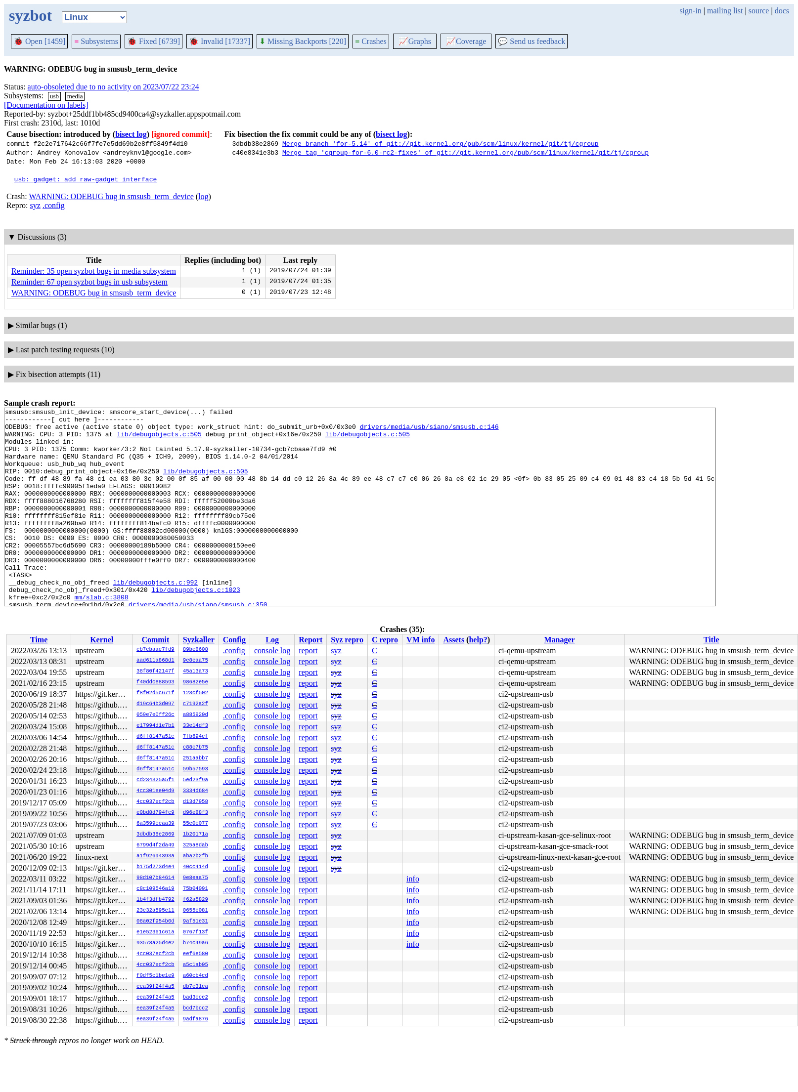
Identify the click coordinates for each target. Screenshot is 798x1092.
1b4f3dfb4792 (155, 899)
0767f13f (195, 932)
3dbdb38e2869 (155, 834)
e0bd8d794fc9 (155, 812)
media (75, 96)
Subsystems (96, 41)
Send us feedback (531, 41)
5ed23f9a (195, 780)
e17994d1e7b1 (155, 725)
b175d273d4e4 (155, 867)
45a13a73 (195, 671)
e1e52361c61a (155, 932)
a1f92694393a (155, 856)
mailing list (725, 10)
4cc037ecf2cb (155, 801)
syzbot (30, 15)
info (412, 879)
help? (478, 639)
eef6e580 (195, 954)
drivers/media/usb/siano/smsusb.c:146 (429, 430)
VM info (420, 639)
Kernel (101, 639)
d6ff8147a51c (155, 736)
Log (272, 639)
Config (234, 639)
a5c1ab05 (195, 965)
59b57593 (195, 769)
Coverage (466, 41)
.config (54, 205)
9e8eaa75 (195, 660)
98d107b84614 (155, 878)
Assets (453, 639)
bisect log (131, 134)
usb (54, 96)
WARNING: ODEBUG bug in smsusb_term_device (111, 196)
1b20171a (195, 834)
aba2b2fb (195, 856)
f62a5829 (195, 899)
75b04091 (195, 888)
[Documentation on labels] (46, 105)
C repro (385, 639)
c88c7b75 (195, 747)
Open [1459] (39, 41)
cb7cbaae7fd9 (155, 649)
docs (782, 10)
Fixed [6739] (153, 41)
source (759, 10)
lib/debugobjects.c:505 (159, 439)
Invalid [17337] (219, 41)
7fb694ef (195, 736)
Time (38, 639)
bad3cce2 (195, 997)
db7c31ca (195, 986)
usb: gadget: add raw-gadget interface (85, 178)
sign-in (690, 10)
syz (35, 205)
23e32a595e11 (155, 910)
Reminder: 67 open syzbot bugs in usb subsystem (89, 282)
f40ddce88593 (155, 682)
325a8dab (195, 845)
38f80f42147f (155, 671)
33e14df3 (195, 725)
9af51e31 (195, 921)
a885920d (195, 715)
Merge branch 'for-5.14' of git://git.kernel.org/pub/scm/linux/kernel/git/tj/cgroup (440, 143)
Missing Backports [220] (302, 41)
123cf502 (195, 693)
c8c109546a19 (155, 888)
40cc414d (195, 867)
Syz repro (347, 639)
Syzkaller (199, 639)
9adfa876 (195, 1019)
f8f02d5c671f (155, 693)
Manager (559, 639)
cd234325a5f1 (155, 780)
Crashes (371, 41)
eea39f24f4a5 (155, 986)
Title (711, 639)
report (308, 650)
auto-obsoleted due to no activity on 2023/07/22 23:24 (113, 87)
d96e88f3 (195, 812)
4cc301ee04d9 (155, 791)
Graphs (415, 41)
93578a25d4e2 (155, 943)
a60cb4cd (195, 975)
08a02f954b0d (155, 921)
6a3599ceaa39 (155, 823)
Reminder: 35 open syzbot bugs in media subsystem (93, 271)
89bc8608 (195, 649)
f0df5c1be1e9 (155, 975)
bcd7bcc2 (195, 1008)
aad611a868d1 (155, 660)
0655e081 (195, 910)
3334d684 (195, 791)
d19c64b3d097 (155, 704)
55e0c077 (195, 823)
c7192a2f (195, 704)
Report (310, 639)
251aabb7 (195, 758)
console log (272, 650)
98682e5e (195, 682)
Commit (155, 639)
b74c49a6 (195, 943)
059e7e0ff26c (155, 715)
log (203, 196)
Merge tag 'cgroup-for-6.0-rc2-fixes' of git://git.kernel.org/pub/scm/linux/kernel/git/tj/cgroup (465, 152)
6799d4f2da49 (155, 845)
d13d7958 (195, 801)
